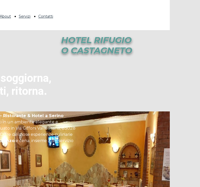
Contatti (45, 16)
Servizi (24, 16)
